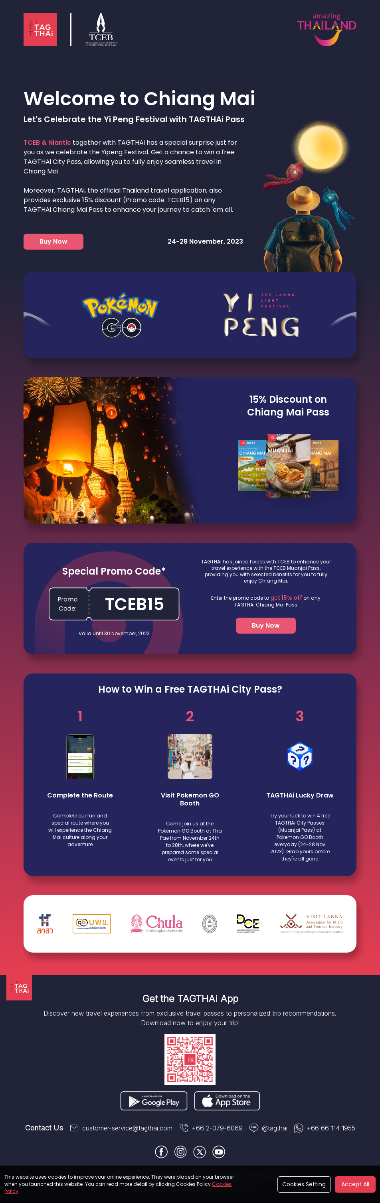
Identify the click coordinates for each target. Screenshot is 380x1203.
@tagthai (268, 1128)
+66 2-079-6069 (211, 1128)
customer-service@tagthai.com (120, 1128)
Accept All (355, 1184)
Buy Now (53, 241)
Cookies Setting (304, 1184)
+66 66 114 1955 (324, 1128)
